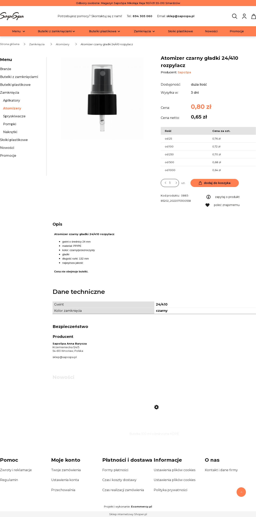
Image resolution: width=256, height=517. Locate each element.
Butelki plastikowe (15, 85)
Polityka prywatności (170, 490)
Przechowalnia (63, 490)
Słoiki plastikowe (14, 140)
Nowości (7, 148)
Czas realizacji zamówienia (123, 490)
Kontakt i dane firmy (221, 470)
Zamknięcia (9, 93)
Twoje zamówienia (66, 470)
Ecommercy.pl (141, 506)
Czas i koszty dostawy (119, 480)
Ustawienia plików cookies (174, 470)
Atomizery (12, 108)
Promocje (8, 156)
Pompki (9, 124)
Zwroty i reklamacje (16, 470)
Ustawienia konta (65, 480)
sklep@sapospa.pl (180, 16)
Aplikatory (11, 100)
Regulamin (9, 480)
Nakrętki (10, 132)
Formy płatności (115, 470)
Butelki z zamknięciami (19, 77)
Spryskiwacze (14, 116)
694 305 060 (142, 16)
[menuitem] (16, 31)
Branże (5, 69)
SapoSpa (184, 72)
